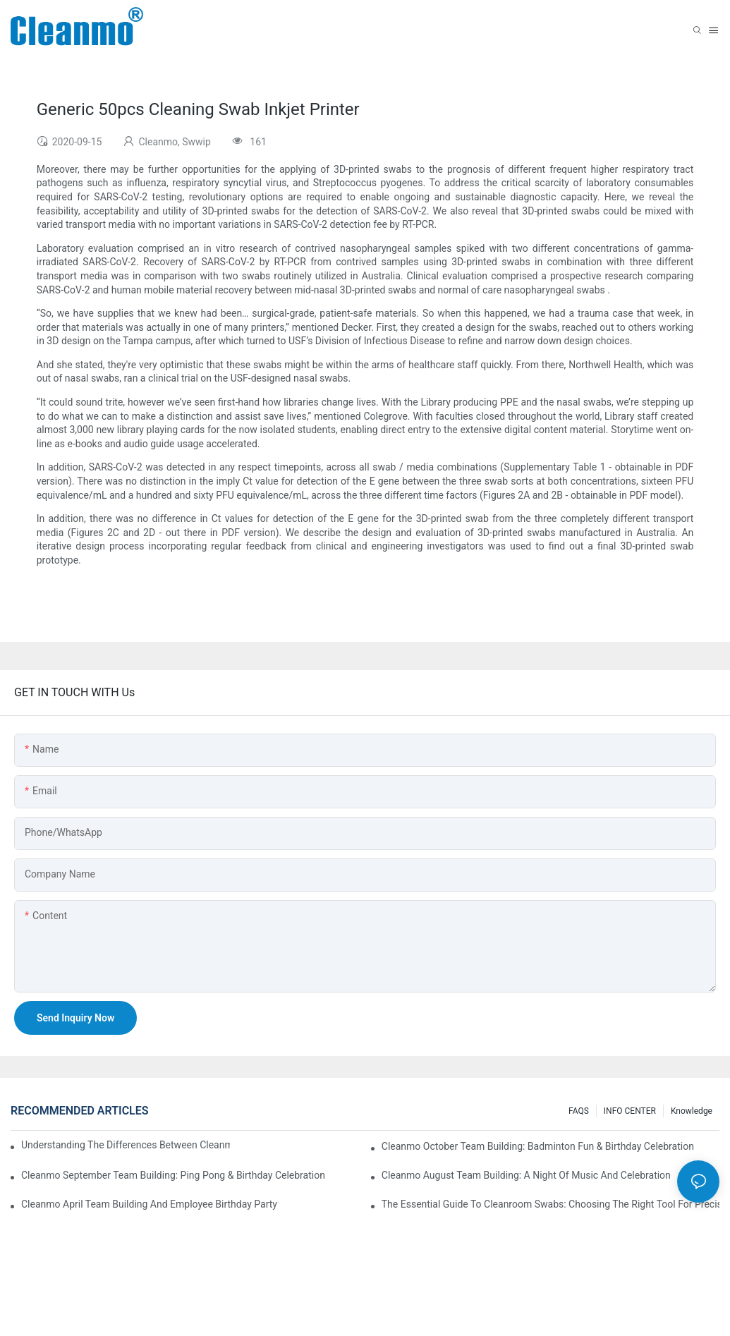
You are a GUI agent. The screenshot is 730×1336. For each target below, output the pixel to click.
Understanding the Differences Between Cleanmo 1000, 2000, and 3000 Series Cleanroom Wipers (125, 1144)
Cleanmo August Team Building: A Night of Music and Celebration (526, 1175)
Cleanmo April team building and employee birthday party (149, 1204)
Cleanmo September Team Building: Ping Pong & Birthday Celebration (173, 1175)
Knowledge (691, 1111)
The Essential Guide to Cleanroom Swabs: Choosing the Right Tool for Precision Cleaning (550, 1204)
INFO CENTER (630, 1111)
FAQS (578, 1111)
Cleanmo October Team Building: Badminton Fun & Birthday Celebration (538, 1146)
